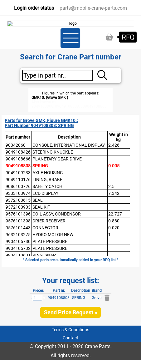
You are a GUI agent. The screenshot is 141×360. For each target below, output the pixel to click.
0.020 (113, 227)
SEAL (37, 200)
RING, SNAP (44, 255)
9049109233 (18, 172)
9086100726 (18, 186)
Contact (70, 337)
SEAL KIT (41, 207)
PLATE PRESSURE (49, 241)
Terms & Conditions (70, 329)
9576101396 (18, 213)
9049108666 (18, 158)
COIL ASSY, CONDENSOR (56, 213)
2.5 (111, 186)
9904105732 (18, 248)
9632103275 (18, 234)
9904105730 (18, 241)
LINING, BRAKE (47, 179)
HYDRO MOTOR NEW (52, 234)
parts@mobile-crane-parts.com (93, 8)
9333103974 (18, 193)
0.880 (113, 220)
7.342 (113, 193)
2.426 (113, 145)
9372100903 (18, 207)
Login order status (34, 8)
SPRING (40, 165)
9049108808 (18, 165)
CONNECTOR (45, 227)
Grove (96, 298)
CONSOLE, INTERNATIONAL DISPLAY (68, 145)
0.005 (113, 165)
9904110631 (18, 255)
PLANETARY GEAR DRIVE (57, 158)
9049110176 (18, 179)
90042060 (16, 145)
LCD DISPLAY (45, 193)
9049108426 (18, 152)
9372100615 (18, 200)
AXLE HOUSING (47, 172)
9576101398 (18, 220)
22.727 (115, 213)
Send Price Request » (70, 312)
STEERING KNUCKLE (52, 152)
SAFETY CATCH (47, 186)
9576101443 (18, 227)
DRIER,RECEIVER (49, 220)
